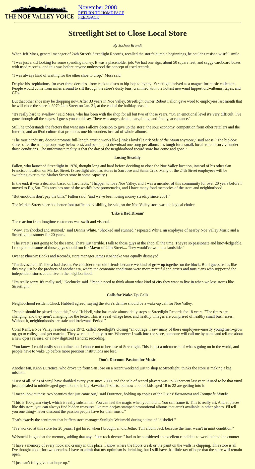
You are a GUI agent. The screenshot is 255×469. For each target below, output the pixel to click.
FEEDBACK (88, 17)
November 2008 (97, 7)
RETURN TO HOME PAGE (101, 13)
